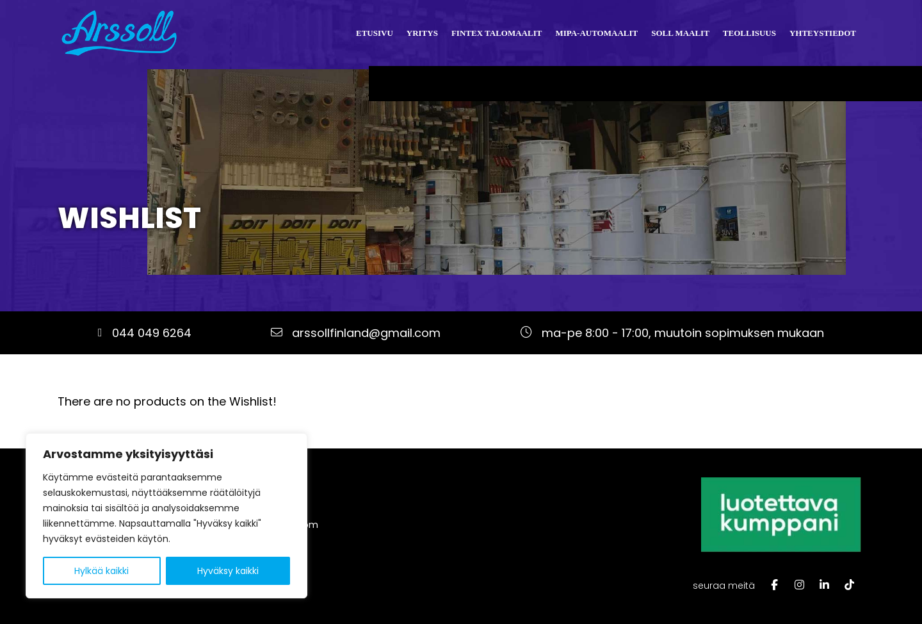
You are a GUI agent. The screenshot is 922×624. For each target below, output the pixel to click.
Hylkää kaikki (101, 570)
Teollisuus (749, 33)
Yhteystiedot (822, 33)
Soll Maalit (680, 33)
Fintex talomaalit (496, 33)
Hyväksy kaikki (228, 570)
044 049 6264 (151, 333)
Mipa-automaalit (596, 33)
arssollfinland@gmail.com (366, 333)
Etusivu (374, 33)
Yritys (422, 33)
